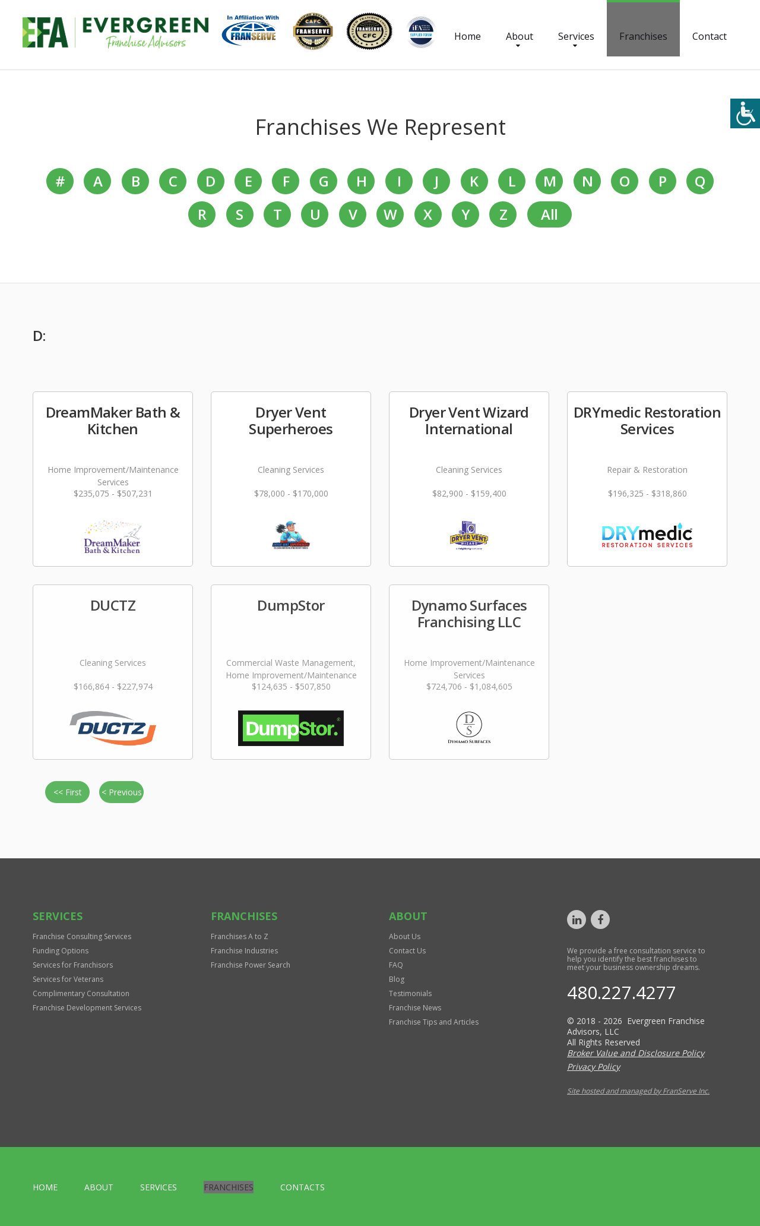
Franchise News (415, 1008)
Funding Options (60, 951)
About (519, 36)
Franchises (643, 36)
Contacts (302, 1187)
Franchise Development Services (87, 1008)
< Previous (122, 792)
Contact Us (407, 951)
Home (467, 36)
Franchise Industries (244, 951)
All (549, 214)
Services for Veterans (68, 979)
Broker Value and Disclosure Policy (635, 1052)
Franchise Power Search (250, 965)
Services (576, 36)
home (45, 1187)
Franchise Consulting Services (82, 936)
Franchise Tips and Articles (434, 1022)
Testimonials (410, 993)
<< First (67, 792)
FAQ (396, 965)
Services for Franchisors (73, 965)
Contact (709, 36)
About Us (404, 936)
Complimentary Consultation (81, 993)
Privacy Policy (593, 1066)
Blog (396, 979)
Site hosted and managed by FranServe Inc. (638, 1091)
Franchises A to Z (239, 936)
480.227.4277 (621, 992)
